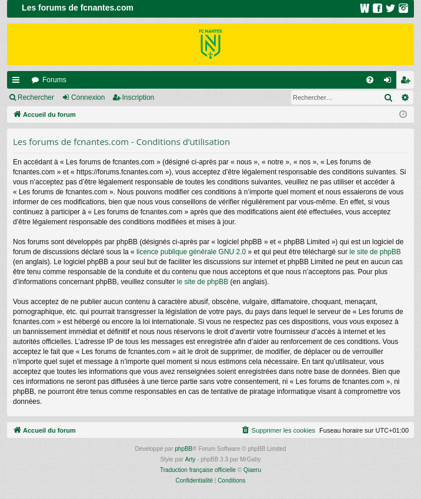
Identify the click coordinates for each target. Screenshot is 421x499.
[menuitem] (370, 80)
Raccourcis (18, 82)
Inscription (138, 97)
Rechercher (36, 97)
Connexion (88, 97)
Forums (54, 80)
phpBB (183, 449)
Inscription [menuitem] (408, 82)
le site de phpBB (374, 252)
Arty (190, 459)
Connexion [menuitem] (390, 82)
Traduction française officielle (198, 470)
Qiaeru (252, 470)
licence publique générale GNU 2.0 (191, 252)
